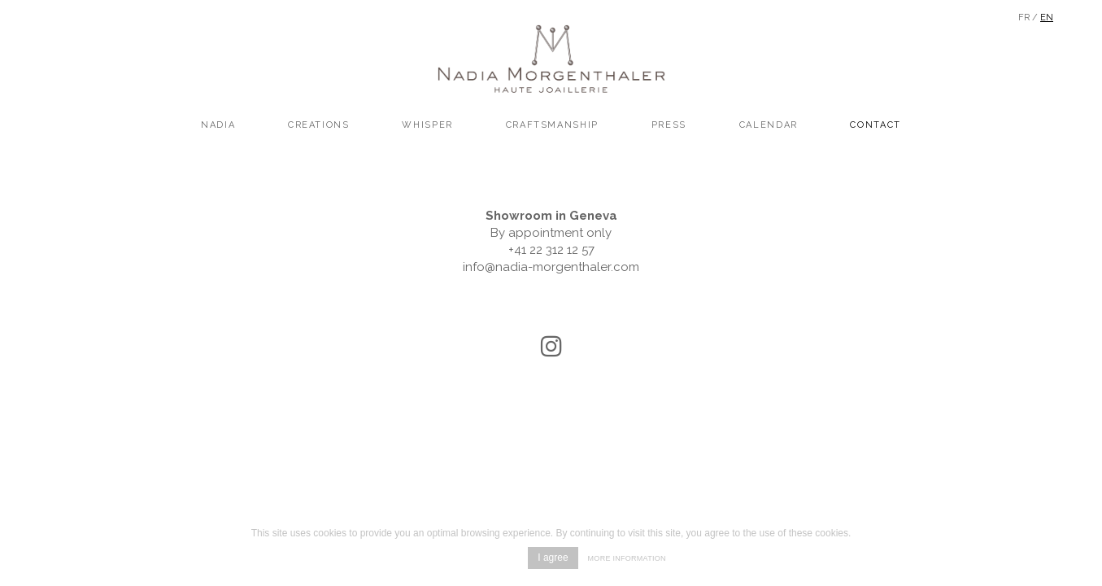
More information (627, 558)
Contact (875, 125)
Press (668, 125)
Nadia (218, 125)
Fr (1024, 17)
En (1046, 17)
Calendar (768, 125)
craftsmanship (552, 125)
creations (319, 125)
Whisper (427, 125)
